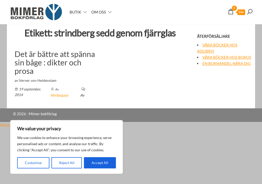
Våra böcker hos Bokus (226, 57)
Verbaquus (59, 95)
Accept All (100, 162)
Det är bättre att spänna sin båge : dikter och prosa (55, 62)
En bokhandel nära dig (226, 63)
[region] (66, 147)
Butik (75, 12)
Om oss (98, 12)
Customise (33, 162)
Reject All (66, 162)
